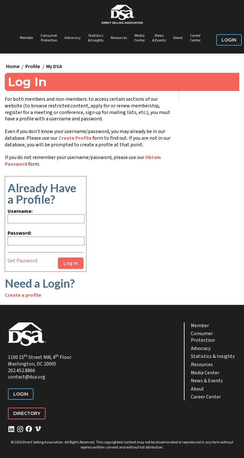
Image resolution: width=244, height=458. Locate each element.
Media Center (139, 38)
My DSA (54, 66)
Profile (32, 66)
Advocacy (73, 38)
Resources (119, 38)
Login (229, 40)
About (178, 38)
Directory (26, 413)
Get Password (22, 260)
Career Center (195, 38)
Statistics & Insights (95, 38)
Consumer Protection (49, 38)
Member (26, 38)
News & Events (159, 38)
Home (13, 66)
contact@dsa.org (26, 376)
